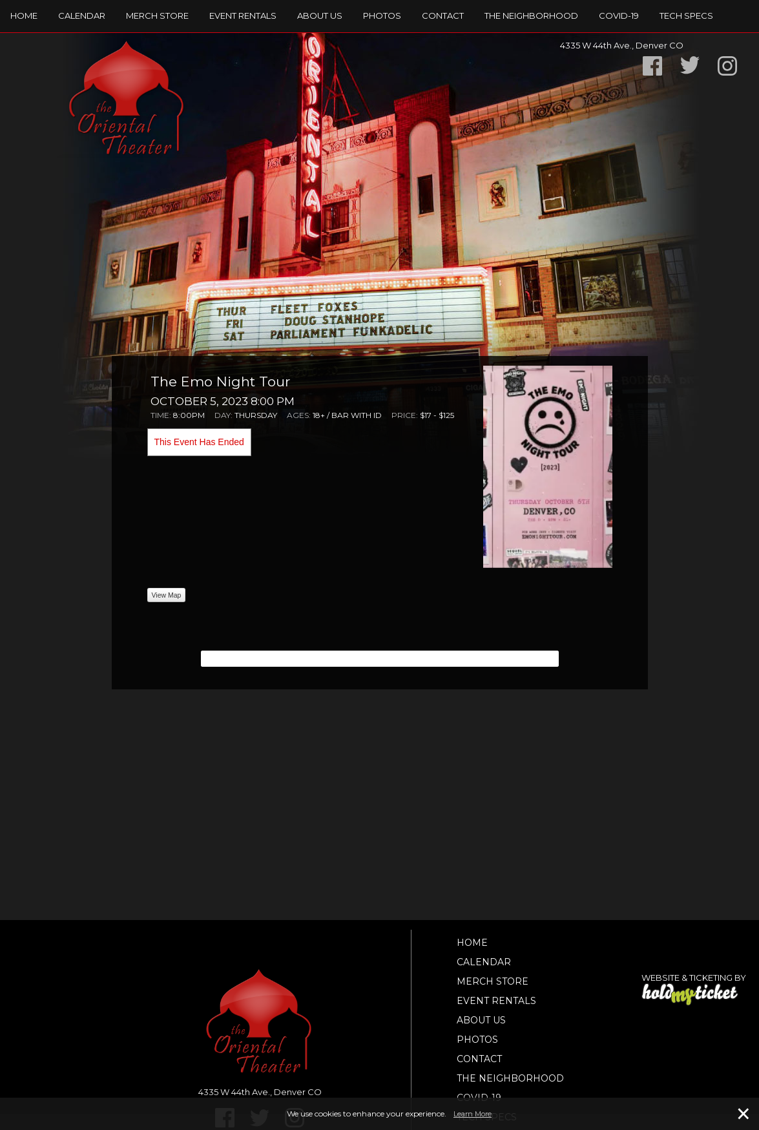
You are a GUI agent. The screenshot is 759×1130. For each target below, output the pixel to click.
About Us (319, 15)
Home (23, 15)
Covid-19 (619, 15)
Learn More (472, 1113)
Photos (382, 15)
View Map (167, 595)
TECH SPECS (686, 15)
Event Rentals (242, 15)
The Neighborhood (531, 15)
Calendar (81, 15)
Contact (443, 15)
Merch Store (157, 15)
